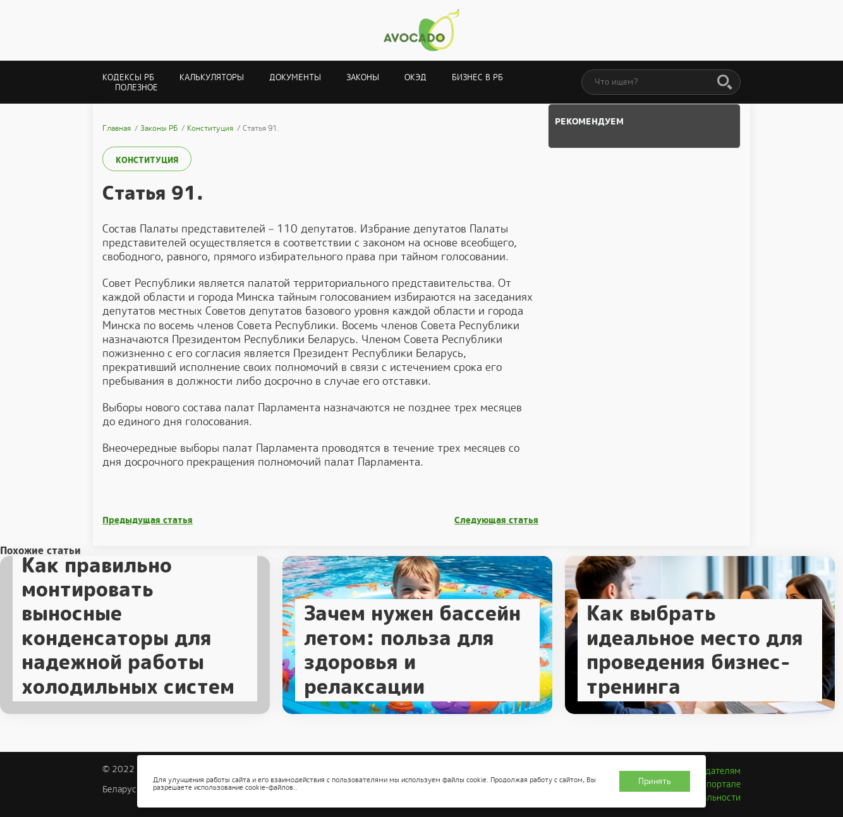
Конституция (147, 160)
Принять (654, 781)
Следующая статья (496, 520)
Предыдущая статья (147, 520)
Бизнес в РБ (477, 77)
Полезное (136, 88)
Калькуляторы (211, 77)
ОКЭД (415, 77)
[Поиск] (724, 83)
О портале (719, 784)
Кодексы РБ (128, 77)
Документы (295, 77)
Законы (362, 77)
